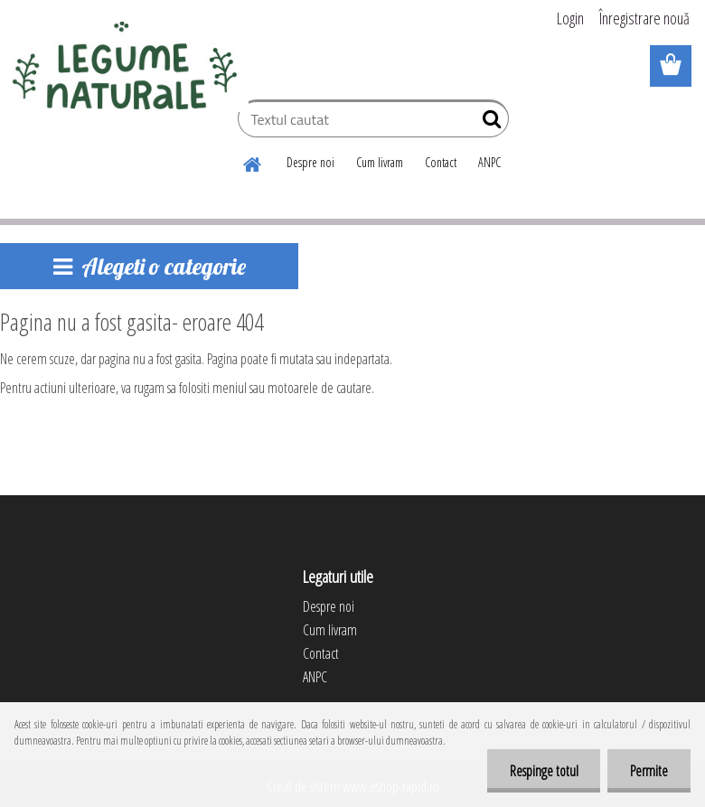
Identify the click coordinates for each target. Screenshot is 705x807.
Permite (649, 771)
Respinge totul (543, 771)
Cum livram (379, 162)
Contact (440, 162)
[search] (487, 123)
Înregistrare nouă (644, 18)
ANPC (489, 162)
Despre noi (310, 162)
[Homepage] (253, 162)
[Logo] (124, 67)
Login (570, 18)
